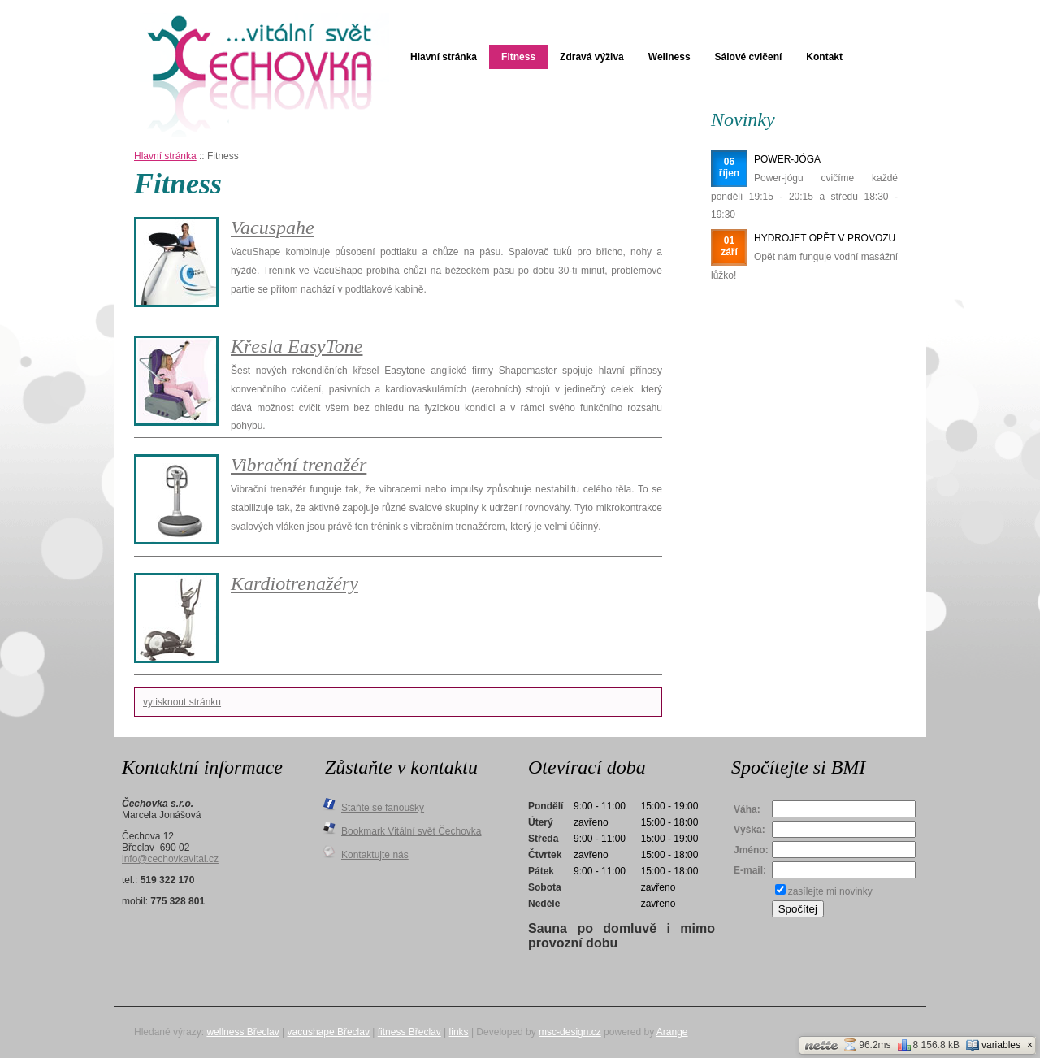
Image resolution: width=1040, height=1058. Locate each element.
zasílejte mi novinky (830, 891)
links (459, 1032)
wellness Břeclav (242, 1032)
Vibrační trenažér (298, 464)
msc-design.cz (570, 1032)
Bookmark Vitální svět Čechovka (411, 831)
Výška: (749, 829)
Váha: (747, 809)
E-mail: (750, 870)
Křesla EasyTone (296, 346)
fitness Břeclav (409, 1032)
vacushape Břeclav (329, 1032)
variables (993, 1044)
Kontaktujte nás (375, 855)
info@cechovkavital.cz (170, 859)
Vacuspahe (272, 227)
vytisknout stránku (182, 702)
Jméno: (751, 850)
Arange (672, 1032)
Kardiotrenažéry (294, 583)
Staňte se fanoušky (382, 807)
